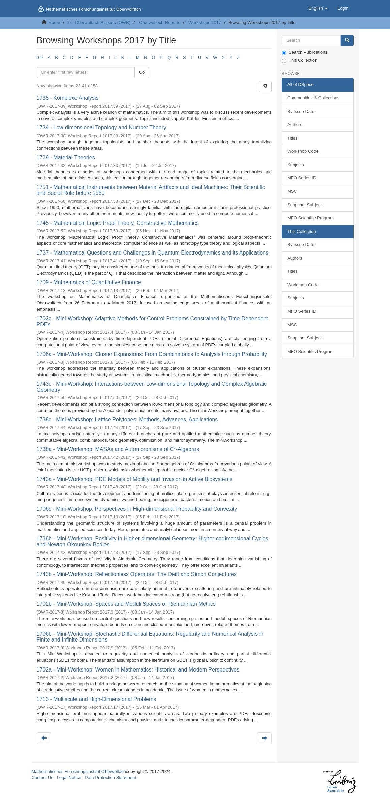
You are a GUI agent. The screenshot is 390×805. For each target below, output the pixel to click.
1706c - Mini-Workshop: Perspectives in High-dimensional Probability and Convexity (137, 509)
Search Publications (304, 52)
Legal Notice (69, 777)
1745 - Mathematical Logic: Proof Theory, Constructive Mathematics (118, 223)
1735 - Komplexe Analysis (68, 98)
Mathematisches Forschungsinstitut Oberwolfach (79, 771)
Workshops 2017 (204, 22)
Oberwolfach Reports (159, 22)
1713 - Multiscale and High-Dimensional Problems (96, 699)
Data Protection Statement (110, 777)
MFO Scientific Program (310, 217)
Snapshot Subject (304, 204)
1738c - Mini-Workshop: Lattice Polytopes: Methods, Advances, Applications (127, 419)
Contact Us (42, 777)
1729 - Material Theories (66, 157)
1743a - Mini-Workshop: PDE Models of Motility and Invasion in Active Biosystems (134, 479)
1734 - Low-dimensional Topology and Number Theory (102, 127)
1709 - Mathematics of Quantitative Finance (89, 282)
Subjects (295, 164)
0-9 (40, 57)
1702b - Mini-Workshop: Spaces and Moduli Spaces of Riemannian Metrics (126, 604)
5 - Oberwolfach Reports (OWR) (99, 22)
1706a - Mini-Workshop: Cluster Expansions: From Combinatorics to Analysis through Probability (152, 354)
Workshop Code (303, 151)
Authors (294, 124)
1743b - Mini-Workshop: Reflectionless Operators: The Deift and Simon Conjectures (137, 574)
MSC (292, 191)
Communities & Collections (313, 97)
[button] (317, 8)
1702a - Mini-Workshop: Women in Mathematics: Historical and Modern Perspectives (138, 670)
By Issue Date (300, 111)
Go (142, 72)
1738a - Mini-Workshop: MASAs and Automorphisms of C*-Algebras (118, 449)
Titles (292, 138)
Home (54, 22)
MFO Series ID (301, 177)
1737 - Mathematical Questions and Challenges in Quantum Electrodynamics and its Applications (152, 253)
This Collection (299, 60)
